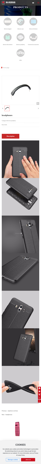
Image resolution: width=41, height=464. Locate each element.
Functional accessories (33, 44)
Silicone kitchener (33, 29)
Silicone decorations (7, 44)
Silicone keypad (7, 29)
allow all (28, 459)
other (20, 60)
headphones (8, 414)
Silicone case (20, 29)
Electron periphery (20, 44)
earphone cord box (13, 411)
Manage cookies (13, 459)
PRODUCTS (20, 7)
